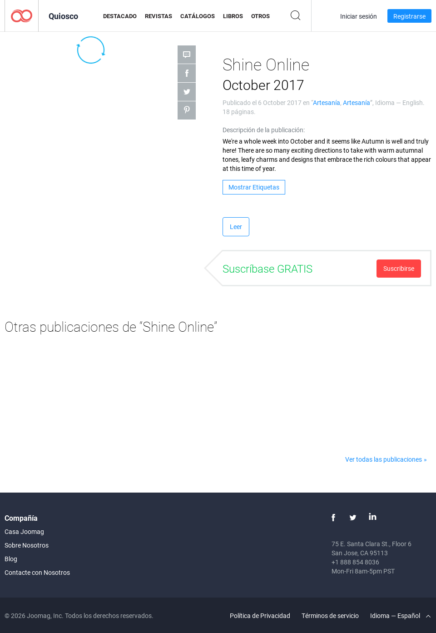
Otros (260, 16)
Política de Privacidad (260, 615)
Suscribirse (398, 268)
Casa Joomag (24, 531)
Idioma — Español (400, 615)
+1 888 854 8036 (355, 562)
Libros (233, 16)
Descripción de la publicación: (264, 129)
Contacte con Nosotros (37, 572)
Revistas (158, 16)
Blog (11, 558)
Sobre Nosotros (27, 545)
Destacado (120, 16)
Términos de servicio (330, 615)
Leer (236, 226)
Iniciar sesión (358, 16)
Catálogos (197, 16)
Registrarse (409, 16)
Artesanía (326, 102)
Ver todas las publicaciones (383, 459)
